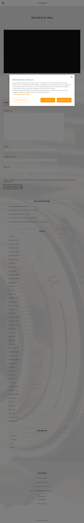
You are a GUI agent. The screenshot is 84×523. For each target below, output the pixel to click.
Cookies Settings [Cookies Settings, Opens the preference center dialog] (19, 100)
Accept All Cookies (64, 100)
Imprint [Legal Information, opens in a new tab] (28, 94)
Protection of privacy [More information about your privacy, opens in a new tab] (19, 94)
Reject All (48, 100)
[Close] (71, 77)
